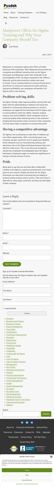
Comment (7, 208)
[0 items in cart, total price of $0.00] (6, 23)
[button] (51, 457)
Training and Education (15, 402)
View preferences (27, 480)
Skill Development (13, 394)
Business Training (13, 324)
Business (10, 319)
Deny (27, 475)
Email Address (9, 282)
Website (6, 253)
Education (10, 337)
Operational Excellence (15, 370)
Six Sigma (10, 389)
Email (5, 243)
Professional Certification (16, 378)
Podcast (9, 373)
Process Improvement (15, 375)
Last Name (7, 299)
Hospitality (10, 348)
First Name (7, 291)
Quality (9, 383)
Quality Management (14, 386)
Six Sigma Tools (12, 391)
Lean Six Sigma (12, 359)
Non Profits (10, 367)
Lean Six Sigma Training (15, 362)
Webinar (9, 405)
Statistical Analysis (13, 397)
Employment (11, 340)
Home (6, 13)
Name (6, 233)
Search (5, 410)
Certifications (11, 332)
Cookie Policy (19, 483)
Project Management (14, 381)
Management (11, 364)
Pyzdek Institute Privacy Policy (30, 483)
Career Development (14, 327)
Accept (27, 470)
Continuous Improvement (16, 335)
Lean (8, 356)
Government (11, 343)
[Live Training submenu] (46, 12)
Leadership (10, 351)
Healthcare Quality (13, 346)
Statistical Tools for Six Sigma (18, 400)
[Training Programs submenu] (33, 12)
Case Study (10, 329)
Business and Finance (15, 321)
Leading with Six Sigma (15, 354)
